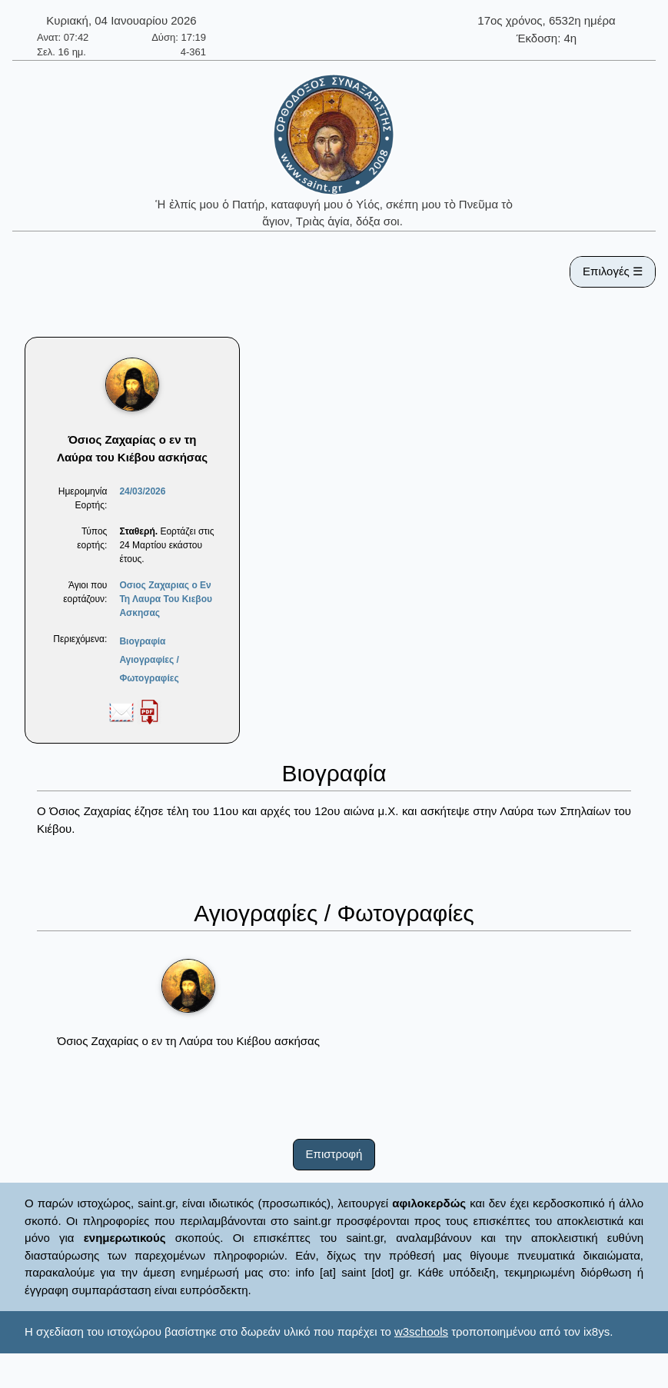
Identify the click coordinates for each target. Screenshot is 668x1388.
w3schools (421, 1331)
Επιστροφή (334, 1153)
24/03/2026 (142, 491)
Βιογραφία (142, 641)
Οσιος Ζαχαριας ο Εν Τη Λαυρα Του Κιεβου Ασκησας (165, 599)
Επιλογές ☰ (613, 271)
